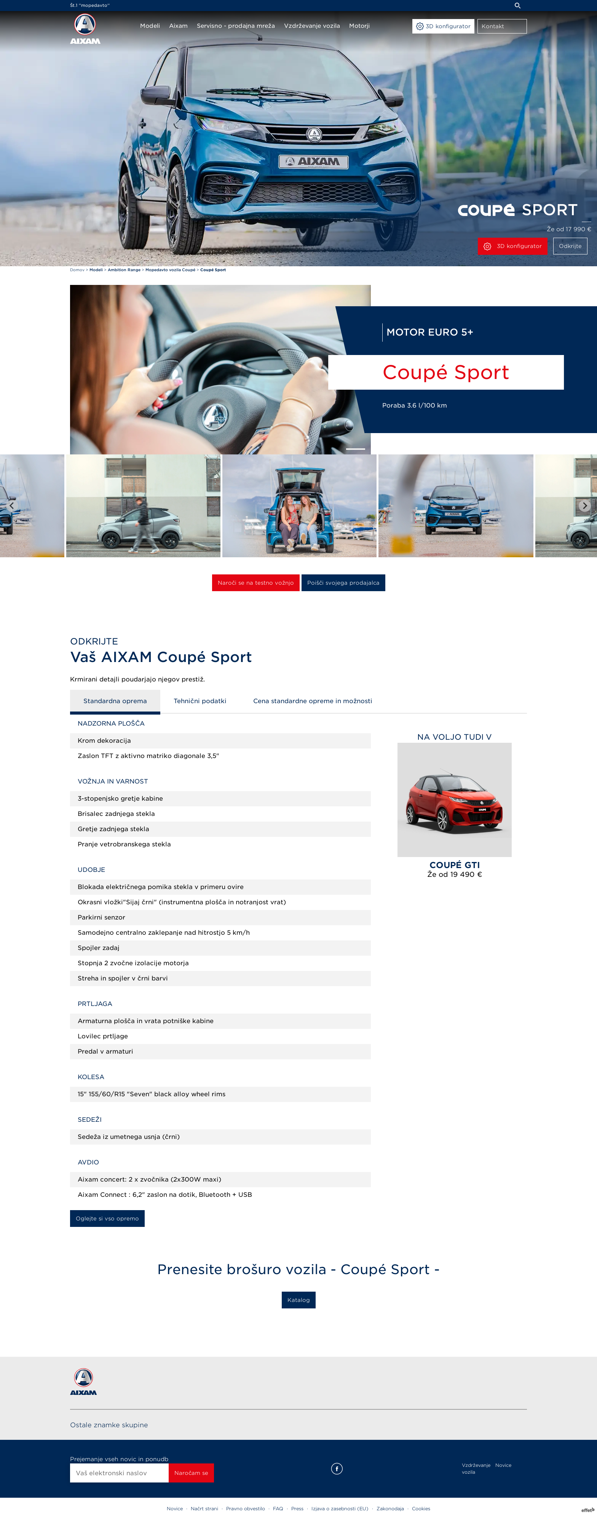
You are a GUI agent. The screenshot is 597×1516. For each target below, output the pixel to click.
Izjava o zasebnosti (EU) (340, 1508)
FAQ (278, 1508)
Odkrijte (570, 246)
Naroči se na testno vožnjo (256, 583)
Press (297, 1508)
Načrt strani (204, 1508)
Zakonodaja (390, 1508)
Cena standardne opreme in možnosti (312, 701)
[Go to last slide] (12, 506)
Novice (503, 1465)
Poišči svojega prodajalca (343, 583)
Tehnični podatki (200, 701)
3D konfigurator (513, 246)
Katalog (298, 1300)
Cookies (421, 1508)
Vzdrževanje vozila (476, 1468)
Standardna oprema (115, 701)
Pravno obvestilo (245, 1508)
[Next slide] (585, 506)
